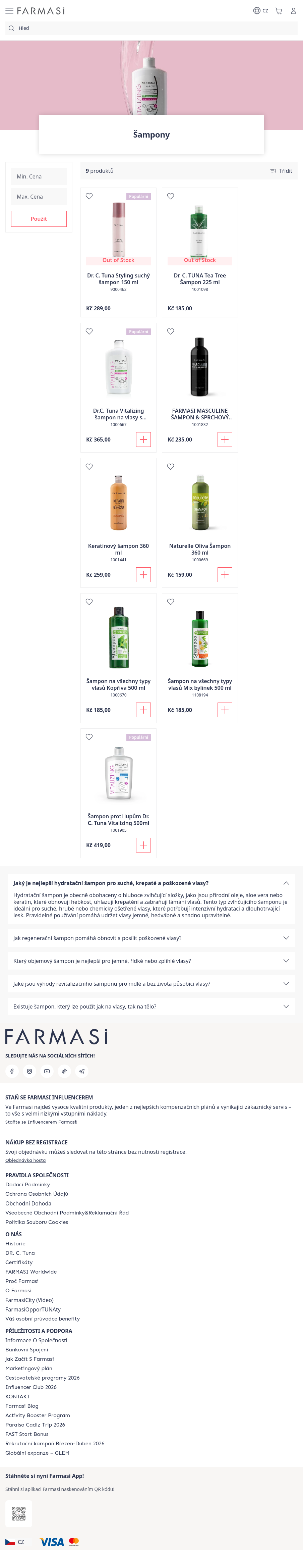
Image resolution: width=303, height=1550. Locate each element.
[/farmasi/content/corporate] (31, 1272)
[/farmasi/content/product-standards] (19, 1262)
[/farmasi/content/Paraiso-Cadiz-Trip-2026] (35, 1425)
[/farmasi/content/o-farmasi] (18, 1290)
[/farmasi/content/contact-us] (17, 1396)
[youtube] (47, 1071)
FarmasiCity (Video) (29, 1300)
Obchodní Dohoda (28, 1203)
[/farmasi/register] (41, 1122)
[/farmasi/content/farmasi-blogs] (22, 1406)
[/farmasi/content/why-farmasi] (22, 1281)
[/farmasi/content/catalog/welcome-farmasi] (42, 1318)
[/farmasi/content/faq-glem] (37, 1453)
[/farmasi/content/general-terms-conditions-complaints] (67, 1212)
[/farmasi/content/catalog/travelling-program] (42, 1378)
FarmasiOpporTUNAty (33, 1309)
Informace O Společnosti (36, 1340)
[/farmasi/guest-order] (25, 1160)
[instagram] (29, 1071)
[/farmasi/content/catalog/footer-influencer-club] (31, 1387)
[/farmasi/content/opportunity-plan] (28, 1368)
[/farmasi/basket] (279, 11)
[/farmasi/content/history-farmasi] (15, 1243)
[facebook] (12, 1071)
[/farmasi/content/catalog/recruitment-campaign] (55, 1443)
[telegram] (81, 1071)
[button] (39, 219)
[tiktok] (64, 1071)
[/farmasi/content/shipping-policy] (27, 1184)
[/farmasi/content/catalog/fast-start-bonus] (26, 1434)
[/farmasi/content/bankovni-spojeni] (26, 1349)
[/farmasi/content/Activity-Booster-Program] (37, 1415)
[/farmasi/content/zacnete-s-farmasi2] (29, 1359)
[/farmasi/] (40, 11)
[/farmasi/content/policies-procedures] (36, 1194)
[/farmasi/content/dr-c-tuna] (20, 1253)
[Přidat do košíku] (143, 439)
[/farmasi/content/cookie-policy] (36, 1222)
